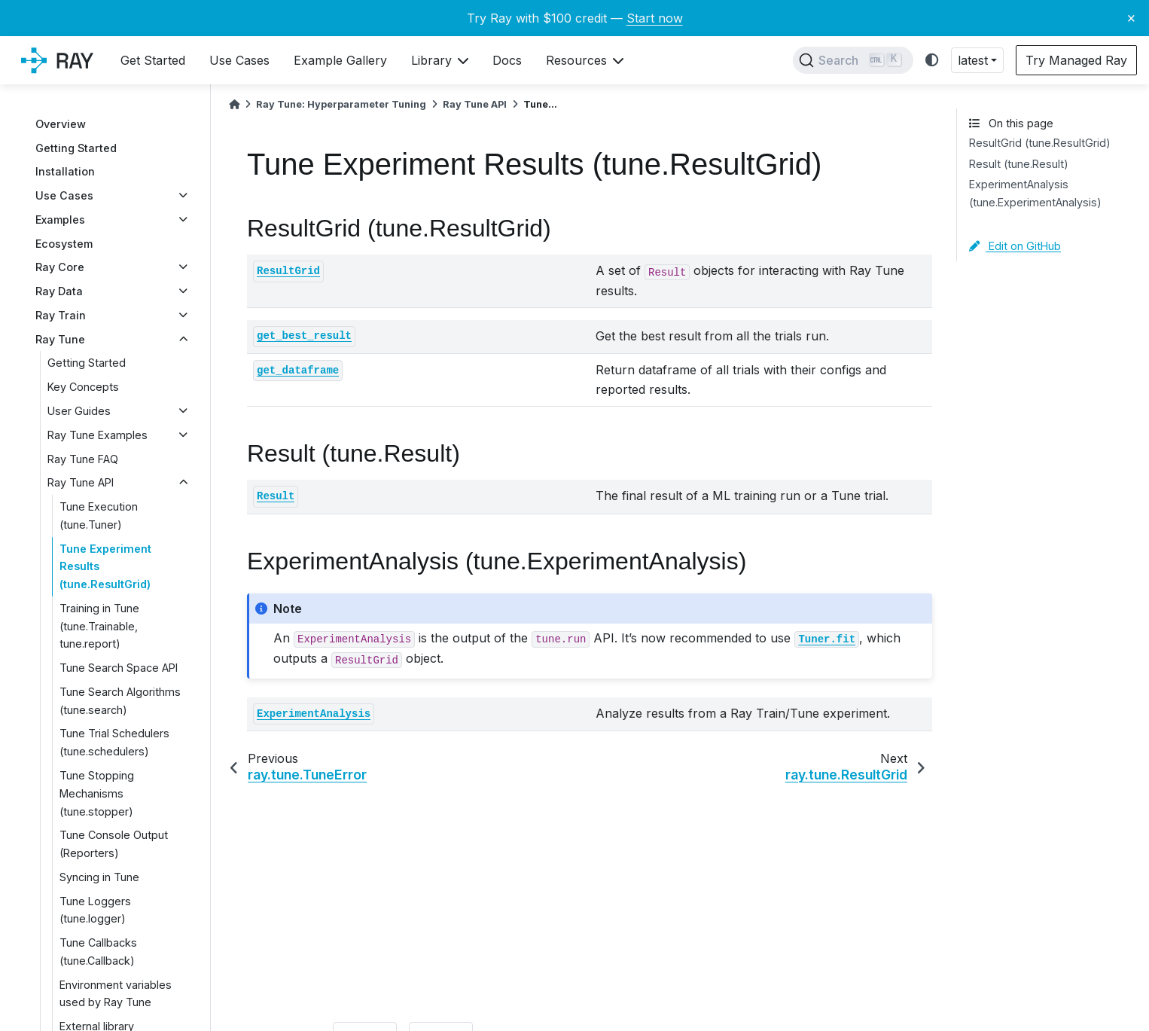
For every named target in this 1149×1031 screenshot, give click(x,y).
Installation (65, 171)
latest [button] (973, 60)
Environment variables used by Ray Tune (115, 993)
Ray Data (59, 291)
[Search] (853, 60)
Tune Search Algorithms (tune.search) (120, 700)
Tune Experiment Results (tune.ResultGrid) (105, 566)
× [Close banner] (1131, 17)
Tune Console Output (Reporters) (113, 843)
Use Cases (64, 195)
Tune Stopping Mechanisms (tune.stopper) (96, 793)
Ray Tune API (80, 482)
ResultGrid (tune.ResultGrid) (1040, 142)
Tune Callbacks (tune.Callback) (98, 951)
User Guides (79, 410)
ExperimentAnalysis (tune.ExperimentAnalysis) (1035, 193)
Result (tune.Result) (1018, 163)
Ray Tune (60, 339)
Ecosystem (64, 243)
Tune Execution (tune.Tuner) (98, 515)
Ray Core (59, 267)
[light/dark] (932, 60)
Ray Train (60, 315)
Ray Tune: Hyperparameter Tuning (341, 104)
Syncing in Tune (99, 877)
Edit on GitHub (1015, 245)
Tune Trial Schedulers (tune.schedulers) (114, 742)
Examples (60, 219)
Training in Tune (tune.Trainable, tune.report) (99, 626)
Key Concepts (83, 386)
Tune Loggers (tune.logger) (95, 910)
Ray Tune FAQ (82, 459)
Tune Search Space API (118, 667)
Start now (654, 18)
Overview (60, 123)
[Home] (234, 104)
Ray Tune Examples (97, 435)
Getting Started (76, 148)
